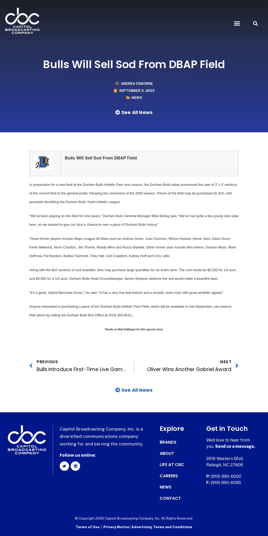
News (137, 98)
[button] (237, 23)
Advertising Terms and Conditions (161, 527)
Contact (170, 498)
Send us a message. (235, 446)
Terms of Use (87, 527)
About (167, 453)
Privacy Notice (116, 527)
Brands (168, 442)
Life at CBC (172, 464)
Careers (169, 476)
